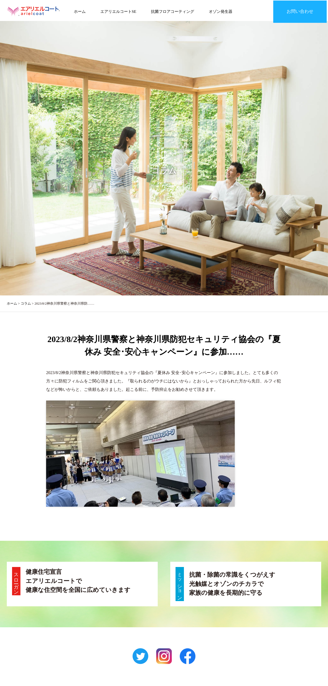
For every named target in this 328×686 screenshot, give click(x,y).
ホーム (78, 10)
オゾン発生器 (214, 10)
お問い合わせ (302, 10)
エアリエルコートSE (115, 10)
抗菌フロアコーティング (167, 10)
